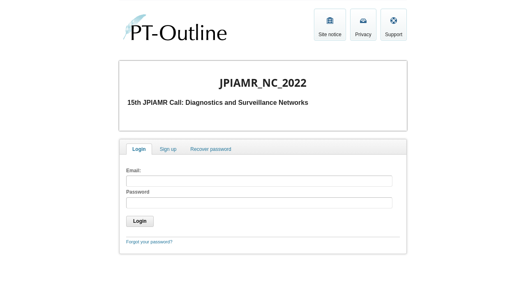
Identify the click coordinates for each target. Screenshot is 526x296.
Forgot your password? (149, 241)
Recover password (210, 149)
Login (139, 149)
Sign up (168, 149)
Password (138, 192)
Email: (133, 170)
